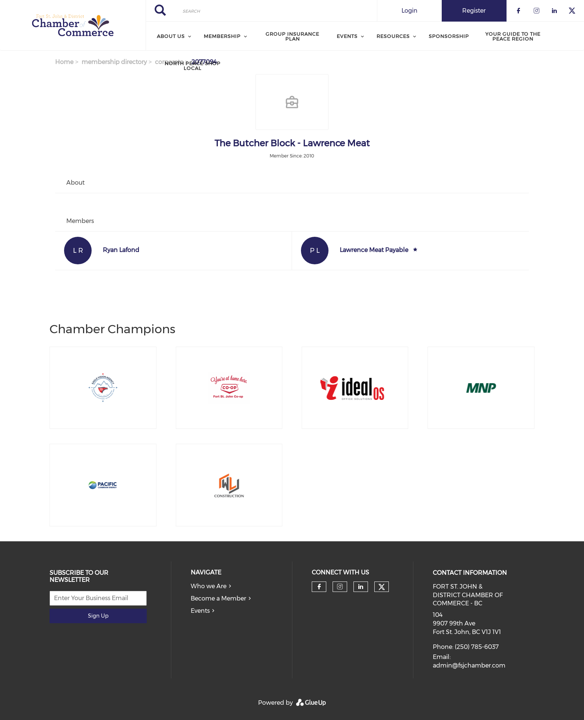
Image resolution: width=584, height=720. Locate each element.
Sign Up (98, 615)
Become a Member (218, 598)
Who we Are (208, 586)
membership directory (114, 62)
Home (64, 62)
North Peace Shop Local (192, 65)
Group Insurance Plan (292, 36)
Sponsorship (449, 36)
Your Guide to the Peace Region (512, 36)
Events (200, 610)
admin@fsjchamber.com (469, 665)
